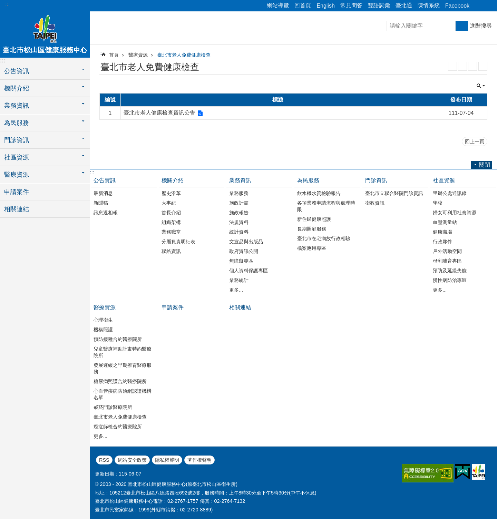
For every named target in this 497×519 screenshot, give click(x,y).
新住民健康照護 (314, 219)
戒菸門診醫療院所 (113, 407)
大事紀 (169, 203)
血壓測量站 (445, 222)
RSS (452, 66)
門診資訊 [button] (16, 140)
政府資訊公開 (243, 251)
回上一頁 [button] (474, 141)
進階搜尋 (481, 26)
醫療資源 (138, 55)
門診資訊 (376, 180)
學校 (437, 203)
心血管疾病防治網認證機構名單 (123, 394)
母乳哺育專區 (447, 261)
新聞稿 (101, 203)
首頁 (114, 55)
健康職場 (442, 232)
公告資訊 (105, 180)
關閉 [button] (478, 6)
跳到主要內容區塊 (3, 3)
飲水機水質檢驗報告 (319, 193)
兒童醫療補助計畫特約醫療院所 (123, 352)
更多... (236, 290)
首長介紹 (171, 212)
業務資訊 (240, 180)
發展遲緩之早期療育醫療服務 (123, 368)
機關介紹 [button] (16, 88)
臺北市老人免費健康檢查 (184, 55)
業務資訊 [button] (16, 105)
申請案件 (16, 191)
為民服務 (308, 180)
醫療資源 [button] (16, 174)
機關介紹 (173, 180)
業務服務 (238, 193)
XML (462, 66)
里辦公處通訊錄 (450, 193)
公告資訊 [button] (16, 71)
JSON (472, 66)
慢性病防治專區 (450, 280)
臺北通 (404, 5)
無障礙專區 (241, 261)
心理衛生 (103, 320)
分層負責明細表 (178, 241)
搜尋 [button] (462, 26)
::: (7, 4)
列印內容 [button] (482, 66)
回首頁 (302, 5)
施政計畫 (238, 203)
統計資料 (238, 232)
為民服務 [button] (16, 122)
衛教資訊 (374, 203)
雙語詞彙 (379, 5)
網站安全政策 (132, 460)
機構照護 (103, 329)
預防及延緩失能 (450, 270)
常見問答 (351, 5)
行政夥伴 (442, 241)
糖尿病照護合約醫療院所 (120, 381)
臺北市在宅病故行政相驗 (323, 238)
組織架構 (171, 222)
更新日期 (104, 474)
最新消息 (103, 193)
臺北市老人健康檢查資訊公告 (159, 113)
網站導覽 (278, 5)
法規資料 (238, 222)
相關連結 (16, 209)
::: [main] (101, 53)
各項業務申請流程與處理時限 (326, 206)
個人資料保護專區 (248, 270)
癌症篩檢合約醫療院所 (118, 426)
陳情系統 (429, 5)
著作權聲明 (199, 460)
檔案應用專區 (311, 248)
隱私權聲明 (167, 460)
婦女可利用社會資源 (454, 212)
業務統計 (238, 280)
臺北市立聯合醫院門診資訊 (394, 193)
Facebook (457, 6)
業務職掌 (171, 232)
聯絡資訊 (171, 251)
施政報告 (238, 212)
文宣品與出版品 (246, 241)
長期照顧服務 (311, 229)
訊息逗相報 (106, 212)
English (325, 6)
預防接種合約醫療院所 (118, 339)
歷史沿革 (171, 193)
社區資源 (444, 180)
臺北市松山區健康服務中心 (45, 33)
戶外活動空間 (447, 251)
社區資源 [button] (16, 157)
